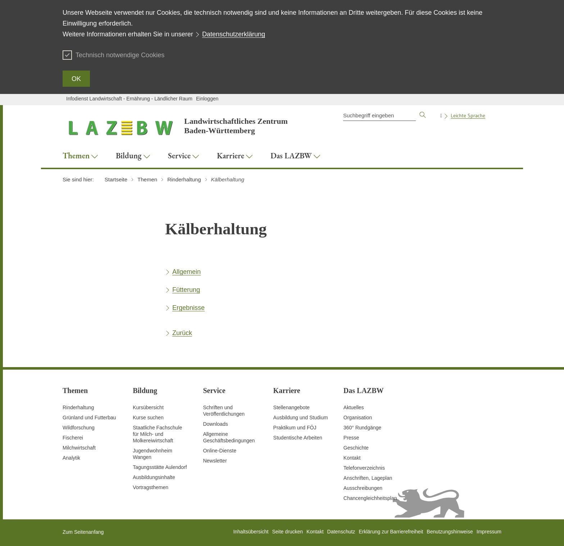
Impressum (489, 531)
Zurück (182, 333)
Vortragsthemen (150, 487)
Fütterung (186, 289)
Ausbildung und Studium (300, 417)
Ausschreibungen (363, 488)
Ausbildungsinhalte (154, 477)
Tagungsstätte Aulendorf (160, 467)
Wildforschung (79, 427)
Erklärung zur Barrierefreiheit (391, 531)
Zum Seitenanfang (83, 532)
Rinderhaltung (78, 407)
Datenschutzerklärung (233, 34)
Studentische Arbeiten (297, 438)
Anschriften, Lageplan (368, 478)
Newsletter (215, 461)
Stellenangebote (291, 407)
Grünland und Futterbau (89, 417)
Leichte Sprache (468, 115)
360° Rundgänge (362, 427)
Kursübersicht (148, 407)
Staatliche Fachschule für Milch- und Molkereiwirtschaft (157, 434)
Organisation (358, 417)
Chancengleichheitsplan (370, 498)
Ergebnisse (188, 307)
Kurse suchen (148, 417)
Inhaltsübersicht (250, 531)
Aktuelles (354, 407)
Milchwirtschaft (79, 448)
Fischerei (73, 438)
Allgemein (186, 271)
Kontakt (352, 458)
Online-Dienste (219, 451)
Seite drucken (287, 531)
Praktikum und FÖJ (295, 427)
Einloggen (207, 98)
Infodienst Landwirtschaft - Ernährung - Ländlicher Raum (129, 98)
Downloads (215, 424)
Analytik (71, 458)
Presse (351, 438)
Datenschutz (341, 531)
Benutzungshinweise (450, 531)
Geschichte (356, 448)
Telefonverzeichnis (364, 468)
